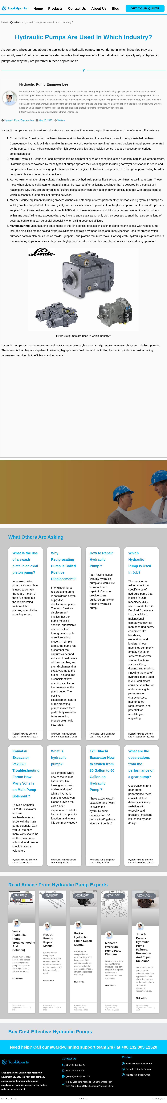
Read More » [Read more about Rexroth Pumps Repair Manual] (48, 980)
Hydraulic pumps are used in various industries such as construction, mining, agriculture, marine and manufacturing (72, 130)
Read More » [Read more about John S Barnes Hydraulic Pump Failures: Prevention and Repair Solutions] (141, 998)
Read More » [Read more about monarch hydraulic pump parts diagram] (110, 986)
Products (55, 8)
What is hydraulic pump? (58, 757)
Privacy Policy (6, 1099)
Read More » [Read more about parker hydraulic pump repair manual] (79, 982)
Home (38, 8)
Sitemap (13, 1099)
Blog (115, 8)
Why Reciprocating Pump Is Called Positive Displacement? (63, 566)
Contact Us (77, 8)
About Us (98, 8)
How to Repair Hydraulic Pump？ (101, 559)
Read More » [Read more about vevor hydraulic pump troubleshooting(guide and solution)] (17, 979)
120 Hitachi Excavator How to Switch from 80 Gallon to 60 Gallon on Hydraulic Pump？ (102, 770)
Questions (15, 22)
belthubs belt (83, 1099)
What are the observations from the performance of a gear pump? (140, 764)
